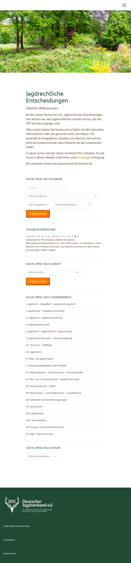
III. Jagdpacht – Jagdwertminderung (44, 318)
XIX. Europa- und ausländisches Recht (45, 427)
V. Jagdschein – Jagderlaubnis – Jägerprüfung (49, 331)
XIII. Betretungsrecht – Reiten (41, 386)
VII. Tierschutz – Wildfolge (39, 345)
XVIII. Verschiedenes (36, 420)
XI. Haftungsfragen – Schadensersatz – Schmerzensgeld (54, 372)
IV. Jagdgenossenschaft (37, 324)
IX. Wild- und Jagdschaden (39, 359)
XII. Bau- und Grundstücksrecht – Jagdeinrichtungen (52, 379)
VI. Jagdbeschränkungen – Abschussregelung (49, 338)
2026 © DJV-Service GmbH (16, 526)
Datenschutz (9, 553)
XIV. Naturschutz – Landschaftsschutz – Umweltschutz (53, 393)
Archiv (82, 157)
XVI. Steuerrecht (34, 406)
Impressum (9, 540)
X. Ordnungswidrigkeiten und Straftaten (46, 365)
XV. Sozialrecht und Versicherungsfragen (46, 400)
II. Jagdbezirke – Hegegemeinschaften (45, 311)
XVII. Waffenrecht (35, 413)
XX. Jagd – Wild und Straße (39, 434)
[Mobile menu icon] (124, 5)
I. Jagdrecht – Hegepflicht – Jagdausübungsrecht (51, 304)
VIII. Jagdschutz (34, 352)
